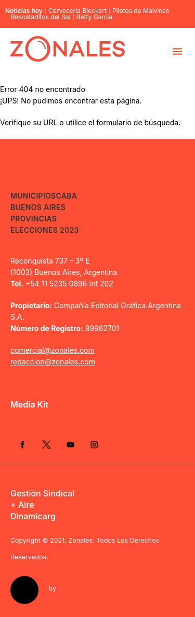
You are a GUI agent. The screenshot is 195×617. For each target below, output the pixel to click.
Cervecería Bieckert (77, 11)
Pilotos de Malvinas (140, 11)
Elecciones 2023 (44, 230)
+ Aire (22, 505)
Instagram (94, 444)
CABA (66, 195)
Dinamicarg (33, 516)
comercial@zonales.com (52, 350)
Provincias (33, 218)
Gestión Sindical (42, 493)
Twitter (46, 444)
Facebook (22, 444)
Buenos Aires (38, 207)
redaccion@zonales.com (52, 361)
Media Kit (29, 404)
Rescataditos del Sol (41, 17)
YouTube (70, 444)
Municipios (33, 195)
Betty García (94, 17)
